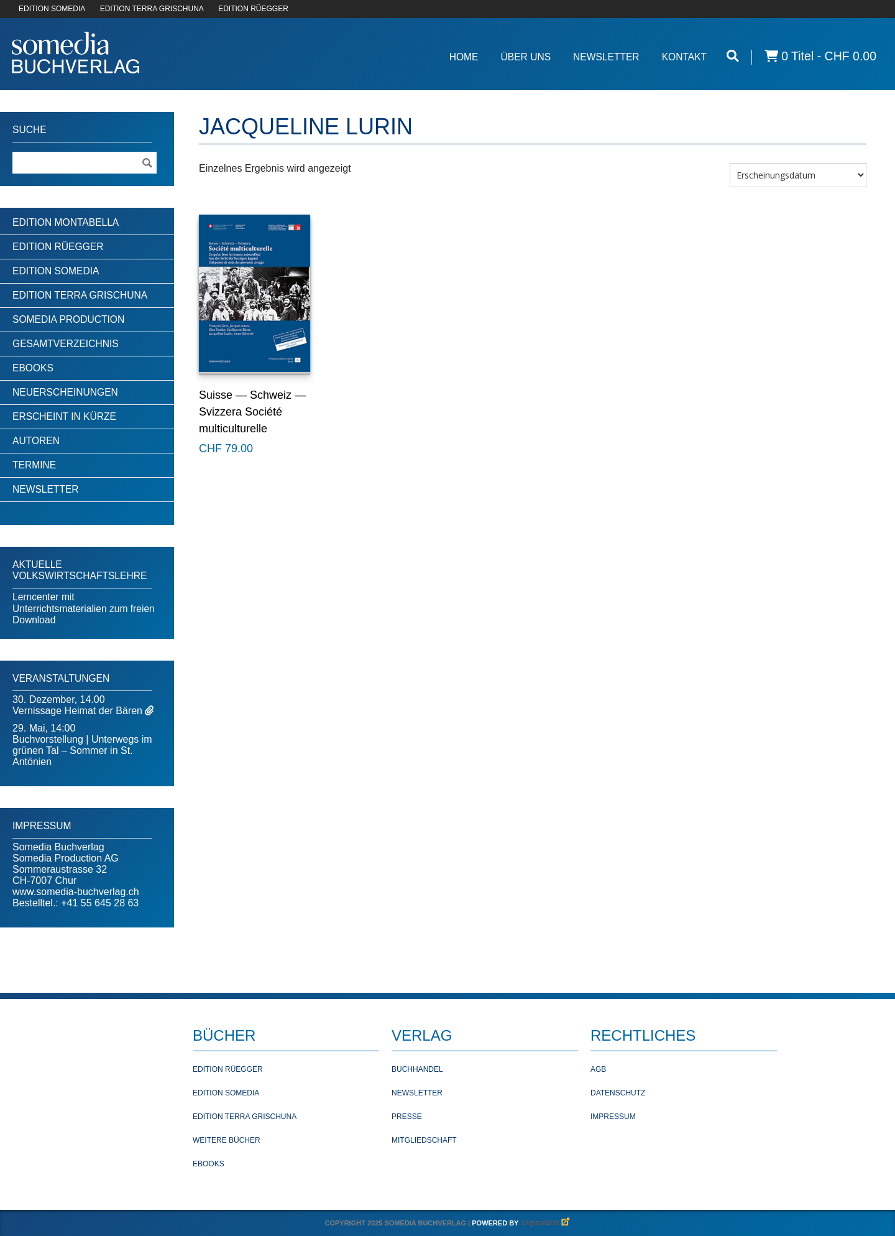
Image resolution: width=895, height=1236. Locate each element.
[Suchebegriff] (84, 163)
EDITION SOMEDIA (52, 8)
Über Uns (525, 57)
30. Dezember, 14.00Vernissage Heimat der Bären (78, 705)
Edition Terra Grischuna (79, 295)
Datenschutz (617, 1093)
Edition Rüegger (57, 246)
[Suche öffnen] (733, 56)
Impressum (613, 1116)
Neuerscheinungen (65, 392)
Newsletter (606, 57)
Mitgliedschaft (424, 1140)
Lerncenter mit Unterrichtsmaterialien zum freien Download (83, 608)
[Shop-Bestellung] (798, 175)
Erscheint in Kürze (64, 416)
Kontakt (684, 57)
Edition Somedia (55, 271)
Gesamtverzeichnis (65, 343)
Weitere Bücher (226, 1140)
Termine (34, 465)
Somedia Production (68, 319)
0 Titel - (820, 56)
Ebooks (32, 368)
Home (464, 57)
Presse (407, 1116)
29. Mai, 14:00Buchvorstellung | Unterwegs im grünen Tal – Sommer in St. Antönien (82, 745)
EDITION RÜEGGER (253, 8)
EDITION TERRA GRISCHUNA (152, 8)
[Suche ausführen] (146, 162)
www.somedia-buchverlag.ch (75, 891)
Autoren (36, 440)
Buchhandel (417, 1069)
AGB (598, 1069)
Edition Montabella (65, 222)
